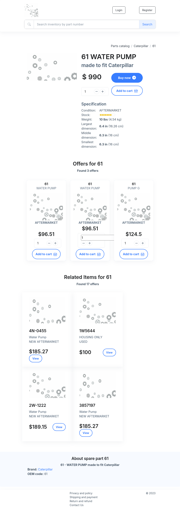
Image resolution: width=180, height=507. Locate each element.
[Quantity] (87, 91)
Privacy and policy (81, 493)
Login (118, 10)
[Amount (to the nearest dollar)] (86, 24)
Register (147, 10)
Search (147, 24)
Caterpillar (141, 46)
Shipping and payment (84, 497)
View (35, 358)
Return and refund (81, 501)
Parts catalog (120, 46)
